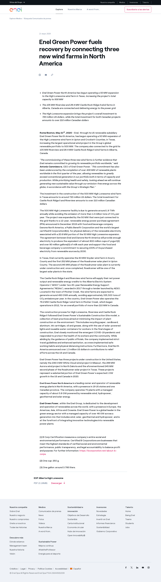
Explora (59, 11)
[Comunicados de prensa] (52, 511)
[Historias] (23, 527)
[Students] (138, 523)
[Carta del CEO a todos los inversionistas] (52, 515)
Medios (122, 2)
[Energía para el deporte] (52, 554)
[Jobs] (138, 527)
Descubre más (16, 537)
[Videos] (52, 523)
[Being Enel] (138, 515)
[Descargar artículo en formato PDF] (58, 484)
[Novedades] (109, 511)
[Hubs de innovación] (80, 531)
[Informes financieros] (109, 523)
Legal (23, 569)
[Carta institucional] (80, 523)
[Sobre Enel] (23, 511)
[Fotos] (52, 519)
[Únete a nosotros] (23, 523)
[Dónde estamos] (23, 542)
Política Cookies (45, 569)
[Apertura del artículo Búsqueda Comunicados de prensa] (37, 18)
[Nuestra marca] (52, 527)
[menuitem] (126, 567)
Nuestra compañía (107, 2)
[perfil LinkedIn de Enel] (137, 567)
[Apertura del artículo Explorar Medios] (16, 18)
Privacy (31, 569)
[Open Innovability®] (80, 535)
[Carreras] (138, 511)
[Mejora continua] (52, 546)
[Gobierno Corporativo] (109, 531)
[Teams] (138, 519)
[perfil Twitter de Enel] (131, 567)
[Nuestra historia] (23, 550)
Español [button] (75, 569)
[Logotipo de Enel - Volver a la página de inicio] (16, 9)
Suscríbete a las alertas (138, 9)
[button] (17, 2)
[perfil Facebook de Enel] (126, 567)
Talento (146, 2)
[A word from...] (52, 531)
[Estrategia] (109, 515)
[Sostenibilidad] (109, 527)
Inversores (134, 2)
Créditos (14, 569)
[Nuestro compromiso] (23, 519)
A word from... (93, 9)
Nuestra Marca (75, 9)
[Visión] (23, 554)
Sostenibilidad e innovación (75, 509)
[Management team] (23, 546)
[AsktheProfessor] (52, 550)
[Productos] (23, 515)
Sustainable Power (47, 541)
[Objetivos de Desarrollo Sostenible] (80, 517)
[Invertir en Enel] (109, 519)
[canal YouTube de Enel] (143, 567)
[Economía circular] (80, 527)
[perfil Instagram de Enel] (148, 567)
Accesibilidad (61, 569)
